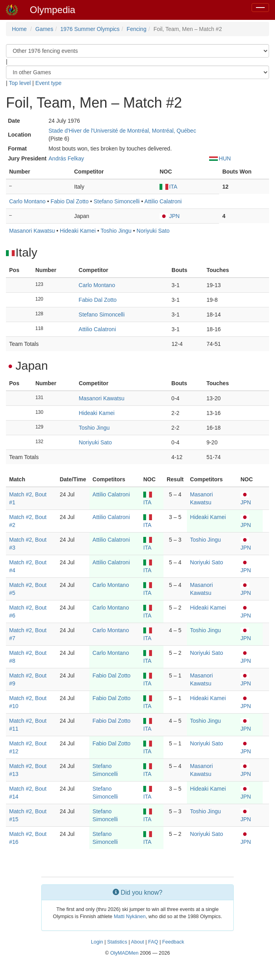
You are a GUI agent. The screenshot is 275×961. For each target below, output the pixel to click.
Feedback (173, 942)
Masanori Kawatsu (32, 231)
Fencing (136, 29)
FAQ (153, 942)
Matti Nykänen (130, 916)
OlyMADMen (124, 953)
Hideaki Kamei (78, 231)
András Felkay (66, 158)
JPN (169, 216)
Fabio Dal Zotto (70, 201)
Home (19, 29)
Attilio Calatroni (163, 201)
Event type (48, 83)
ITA (168, 186)
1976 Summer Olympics (89, 29)
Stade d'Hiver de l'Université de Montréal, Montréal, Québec (122, 130)
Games (44, 29)
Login (97, 942)
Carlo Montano (27, 201)
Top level (20, 83)
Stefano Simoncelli (117, 201)
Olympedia (52, 9)
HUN (220, 158)
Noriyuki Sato (153, 231)
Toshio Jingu (116, 231)
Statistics (117, 942)
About (137, 942)
